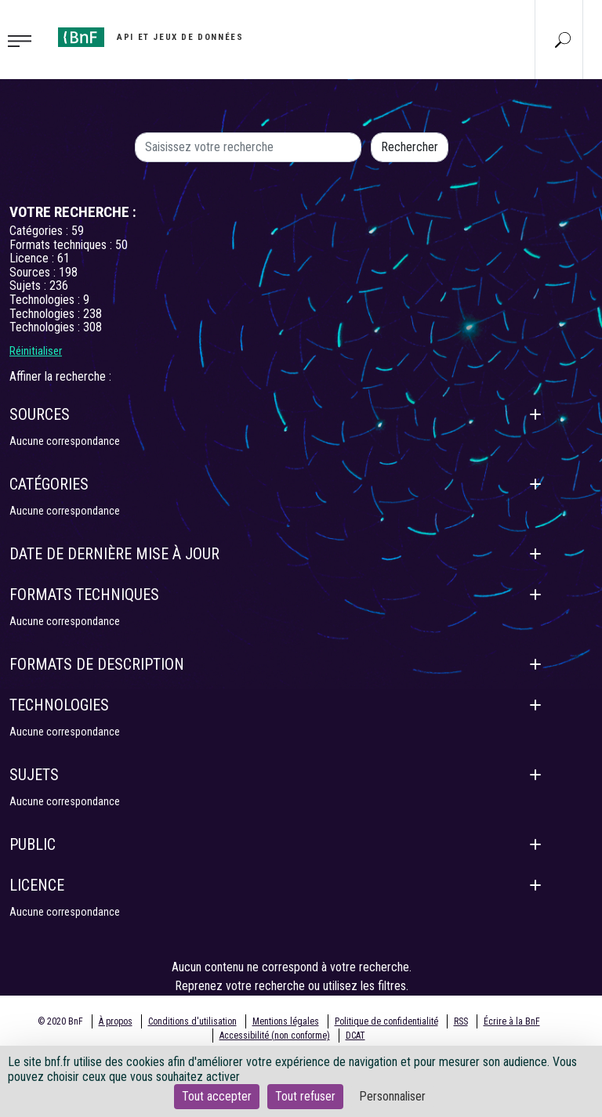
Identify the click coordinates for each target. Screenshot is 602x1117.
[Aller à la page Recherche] (563, 39)
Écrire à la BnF (512, 1021)
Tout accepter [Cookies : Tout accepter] (217, 1096)
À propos (115, 1021)
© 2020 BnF (60, 1021)
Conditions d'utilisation (192, 1021)
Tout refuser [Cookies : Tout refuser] (305, 1096)
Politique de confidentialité (386, 1021)
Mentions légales (285, 1021)
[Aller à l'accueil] (150, 37)
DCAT (355, 1035)
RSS (461, 1021)
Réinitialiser (35, 351)
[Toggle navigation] (24, 40)
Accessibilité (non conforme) (274, 1035)
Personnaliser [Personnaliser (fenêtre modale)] (392, 1096)
